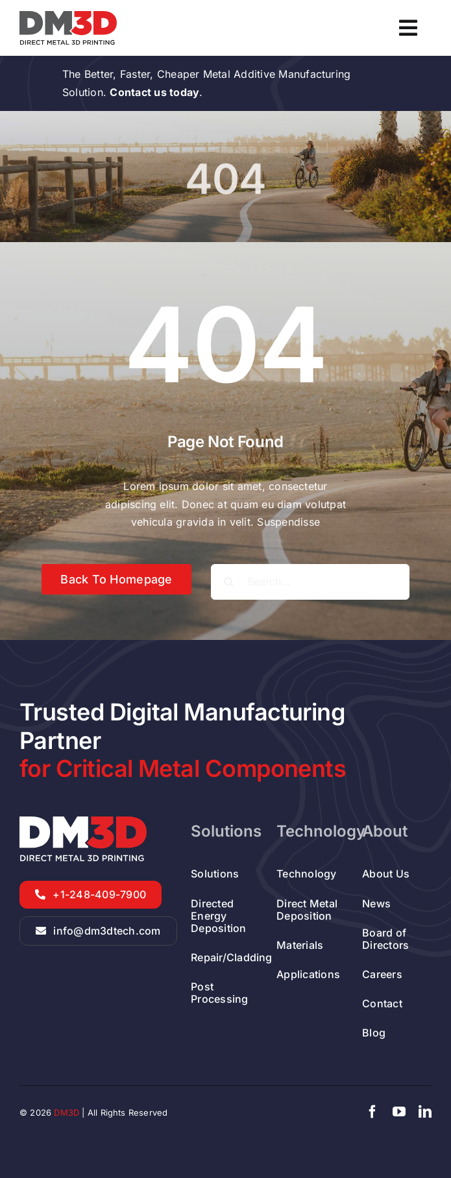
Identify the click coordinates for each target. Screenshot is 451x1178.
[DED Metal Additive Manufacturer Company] (68, 16)
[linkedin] (425, 1111)
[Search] (229, 582)
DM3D (66, 1112)
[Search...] (310, 582)
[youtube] (399, 1111)
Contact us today (154, 92)
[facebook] (372, 1111)
